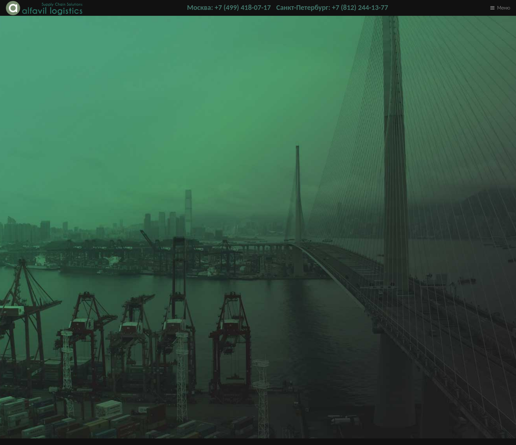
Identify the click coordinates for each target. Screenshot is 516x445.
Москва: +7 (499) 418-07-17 (229, 7)
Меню (503, 8)
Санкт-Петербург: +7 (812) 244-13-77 (332, 7)
